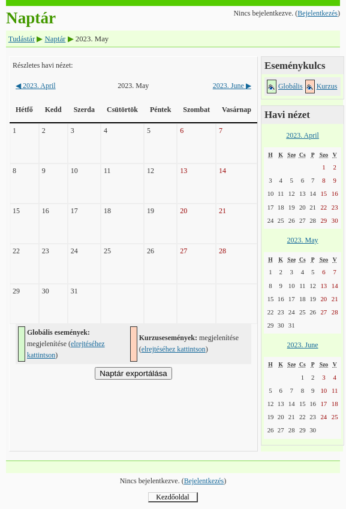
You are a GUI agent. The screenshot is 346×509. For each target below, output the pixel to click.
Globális (290, 86)
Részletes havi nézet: (43, 65)
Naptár (55, 39)
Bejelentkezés (317, 13)
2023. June (232, 85)
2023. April (36, 85)
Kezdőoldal (172, 497)
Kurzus (327, 86)
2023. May (302, 240)
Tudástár (21, 39)
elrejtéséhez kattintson (174, 349)
